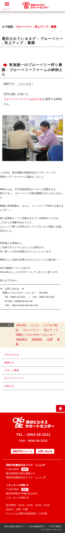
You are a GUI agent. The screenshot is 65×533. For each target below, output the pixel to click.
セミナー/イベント (14, 378)
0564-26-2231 (39, 434)
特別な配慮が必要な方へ (14, 526)
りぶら (35, 325)
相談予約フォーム (22, 451)
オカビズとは (11, 354)
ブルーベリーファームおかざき (22, 99)
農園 (53, 26)
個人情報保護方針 (37, 526)
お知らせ (9, 386)
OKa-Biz (21, 325)
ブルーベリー (24, 26)
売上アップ (41, 26)
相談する (9, 362)
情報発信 (21, 339)
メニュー (7, 6)
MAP (25, 469)
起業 (50, 339)
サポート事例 (11, 370)
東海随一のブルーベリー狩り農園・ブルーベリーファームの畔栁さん (32, 69)
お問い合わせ (45, 451)
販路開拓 (37, 339)
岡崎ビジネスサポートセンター (35, 334)
